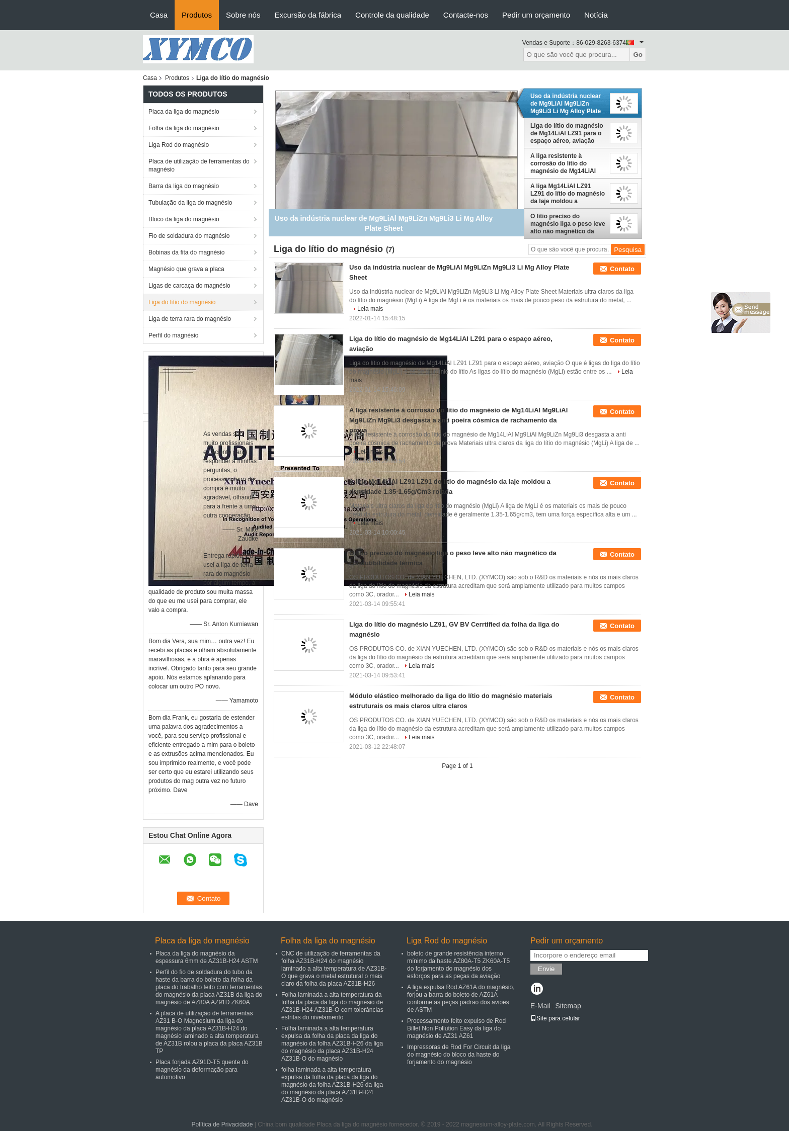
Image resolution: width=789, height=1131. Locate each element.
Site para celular (555, 1018)
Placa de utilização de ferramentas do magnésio (199, 165)
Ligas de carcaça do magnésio (189, 285)
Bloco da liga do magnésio (183, 219)
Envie (546, 969)
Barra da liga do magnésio (183, 186)
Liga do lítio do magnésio (181, 302)
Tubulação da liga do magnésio (190, 202)
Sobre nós (243, 15)
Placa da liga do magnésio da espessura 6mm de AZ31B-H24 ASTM (206, 957)
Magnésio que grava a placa (186, 269)
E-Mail (540, 1006)
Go (638, 54)
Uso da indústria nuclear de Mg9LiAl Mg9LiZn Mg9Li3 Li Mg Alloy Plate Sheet (565, 104)
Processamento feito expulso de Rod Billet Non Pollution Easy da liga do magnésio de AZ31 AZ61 (456, 1028)
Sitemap (568, 1006)
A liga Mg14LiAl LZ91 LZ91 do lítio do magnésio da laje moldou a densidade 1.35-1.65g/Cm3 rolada (567, 194)
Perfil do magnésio (173, 335)
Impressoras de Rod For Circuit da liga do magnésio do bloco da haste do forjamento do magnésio (458, 1054)
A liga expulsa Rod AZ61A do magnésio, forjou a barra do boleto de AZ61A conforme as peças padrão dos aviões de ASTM (460, 998)
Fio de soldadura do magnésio (188, 235)
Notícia (596, 15)
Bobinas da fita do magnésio (186, 252)
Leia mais (370, 308)
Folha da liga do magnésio (183, 128)
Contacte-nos (465, 15)
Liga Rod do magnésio (178, 144)
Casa (159, 15)
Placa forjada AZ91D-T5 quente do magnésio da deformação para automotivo (202, 1070)
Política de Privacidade (222, 1124)
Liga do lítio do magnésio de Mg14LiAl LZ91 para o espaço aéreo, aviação (566, 133)
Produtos (197, 15)
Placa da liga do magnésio (183, 111)
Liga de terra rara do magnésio (189, 318)
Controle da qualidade (392, 15)
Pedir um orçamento (536, 15)
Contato (622, 269)
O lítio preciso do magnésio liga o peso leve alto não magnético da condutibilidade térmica (567, 224)
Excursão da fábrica (307, 15)
